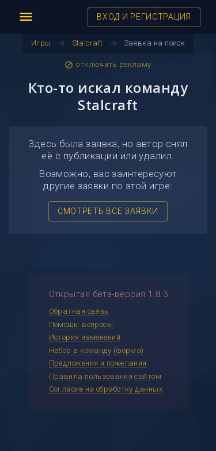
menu (26, 17)
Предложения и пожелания (98, 363)
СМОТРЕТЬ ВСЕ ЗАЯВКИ (108, 211)
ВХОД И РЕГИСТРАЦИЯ (144, 16)
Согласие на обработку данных (106, 389)
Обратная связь (79, 311)
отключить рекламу (108, 64)
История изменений (85, 337)
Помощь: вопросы (81, 324)
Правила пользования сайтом (105, 376)
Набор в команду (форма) (96, 350)
